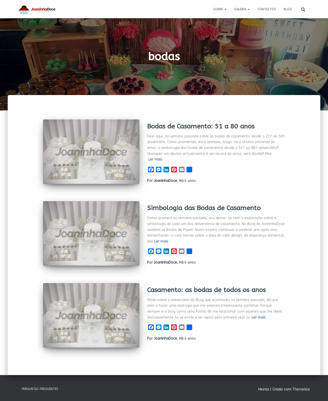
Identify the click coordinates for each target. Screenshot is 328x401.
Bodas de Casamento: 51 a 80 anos (200, 126)
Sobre (220, 9)
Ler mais (155, 159)
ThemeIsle (301, 389)
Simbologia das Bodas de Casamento (204, 208)
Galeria (242, 9)
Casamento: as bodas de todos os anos (206, 290)
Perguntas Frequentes (40, 389)
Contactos (267, 9)
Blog (288, 9)
